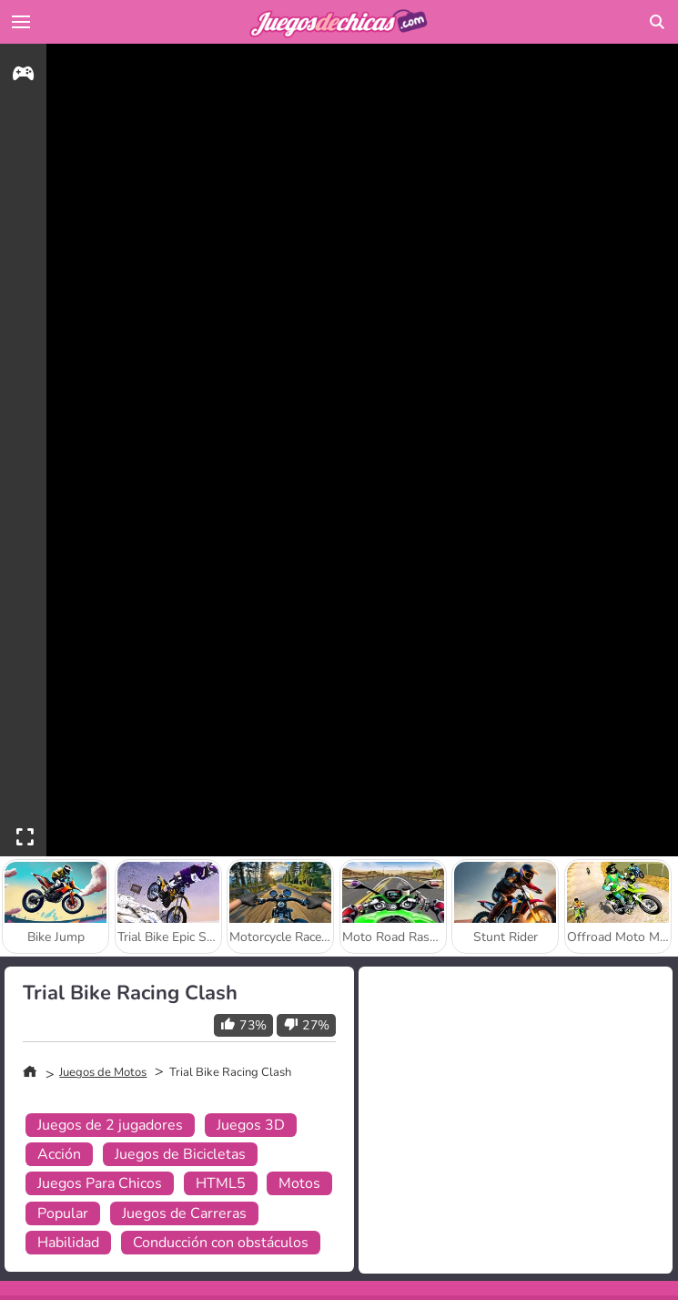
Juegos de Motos (103, 1072)
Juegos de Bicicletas (180, 1154)
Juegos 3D (251, 1125)
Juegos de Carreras (184, 1213)
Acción (59, 1154)
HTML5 (221, 1183)
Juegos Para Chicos (99, 1183)
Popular (62, 1213)
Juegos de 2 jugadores (110, 1125)
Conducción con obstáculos (221, 1243)
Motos (299, 1183)
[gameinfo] (23, 76)
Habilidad (68, 1243)
